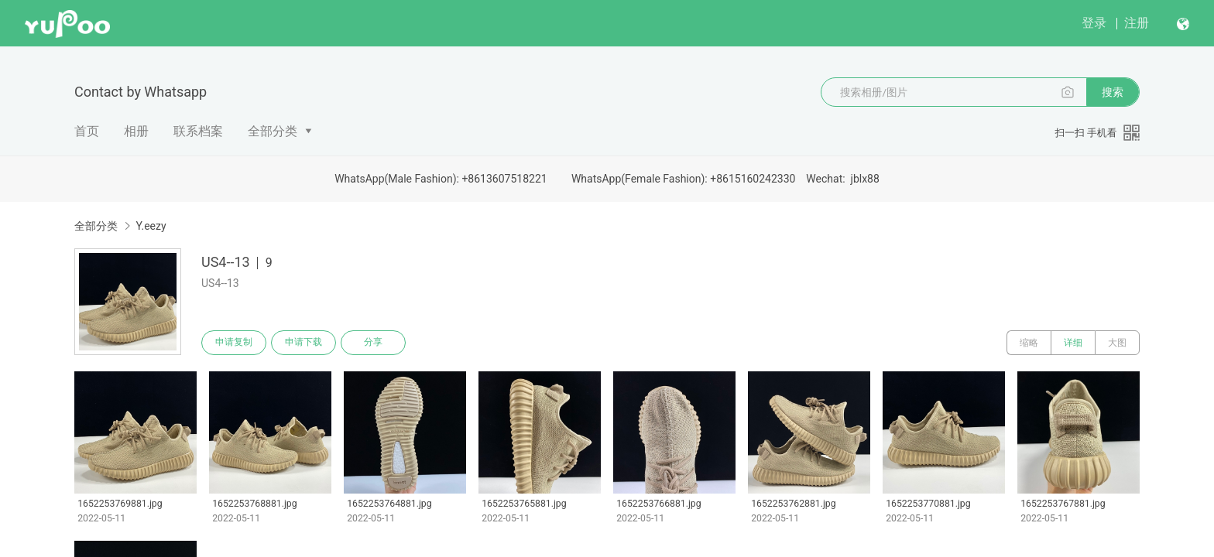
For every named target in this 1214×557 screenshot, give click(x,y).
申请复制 (233, 342)
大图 (1117, 342)
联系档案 (198, 131)
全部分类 (272, 131)
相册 (136, 131)
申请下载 (303, 342)
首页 (86, 131)
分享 (373, 342)
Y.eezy (150, 226)
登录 (1094, 22)
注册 (1136, 22)
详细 (1073, 342)
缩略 (1029, 342)
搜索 (1112, 92)
